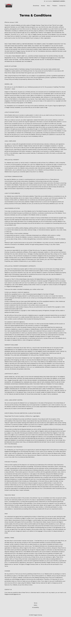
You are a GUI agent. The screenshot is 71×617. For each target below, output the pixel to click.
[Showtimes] (36, 6)
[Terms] (35, 603)
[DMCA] (35, 605)
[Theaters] (54, 6)
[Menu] (48, 6)
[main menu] (49, 6)
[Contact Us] (62, 6)
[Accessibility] (35, 607)
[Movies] (43, 6)
